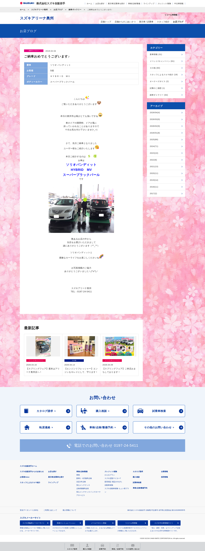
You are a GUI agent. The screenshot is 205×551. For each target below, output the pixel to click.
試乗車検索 (137, 482)
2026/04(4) (155, 112)
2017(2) (153, 193)
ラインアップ (148, 3)
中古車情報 (178, 3)
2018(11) (154, 187)
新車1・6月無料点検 (84, 478)
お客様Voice (24, 477)
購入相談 (136, 477)
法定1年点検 (81, 482)
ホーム (89, 3)
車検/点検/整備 (134, 3)
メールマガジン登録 (98, 523)
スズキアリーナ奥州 (39, 10)
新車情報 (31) (156, 54)
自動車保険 (109, 485)
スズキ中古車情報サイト (163, 523)
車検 (78, 475)
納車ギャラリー (75, 10)
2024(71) (154, 146)
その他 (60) (155, 68)
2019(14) (154, 180)
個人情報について (69, 510)
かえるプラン (110, 475)
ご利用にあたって (50, 510)
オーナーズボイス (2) (159, 81)
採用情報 (164, 477)
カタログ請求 (138, 472)
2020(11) (154, 173)
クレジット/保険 (164, 3)
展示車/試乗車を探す (116, 3)
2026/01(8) (155, 133)
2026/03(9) (155, 119)
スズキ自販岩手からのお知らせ (32, 472)
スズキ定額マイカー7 (113, 478)
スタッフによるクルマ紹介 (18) (164, 75)
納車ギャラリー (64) (159, 95)
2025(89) (154, 139)
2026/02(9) (155, 126)
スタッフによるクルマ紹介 (30, 482)
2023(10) (154, 153)
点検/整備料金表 (82, 488)
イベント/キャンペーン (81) (162, 61)
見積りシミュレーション (66, 523)
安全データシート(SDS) (29, 510)
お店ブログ (58, 10)
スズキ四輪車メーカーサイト (33, 523)
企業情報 (164, 472)
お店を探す (100, 3)
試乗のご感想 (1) (157, 88)
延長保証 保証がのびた (113, 482)
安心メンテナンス (83, 485)
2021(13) (154, 166)
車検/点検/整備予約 (140, 488)
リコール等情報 (131, 523)
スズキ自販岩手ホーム (28, 466)
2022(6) (153, 160)
